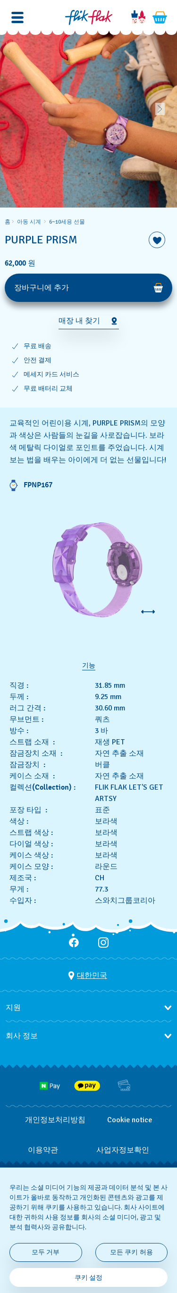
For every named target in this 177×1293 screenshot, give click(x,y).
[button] (17, 17)
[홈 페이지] (88, 17)
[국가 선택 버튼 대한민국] (87, 975)
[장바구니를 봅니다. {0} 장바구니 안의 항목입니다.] (160, 17)
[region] (88, 308)
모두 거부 (46, 1252)
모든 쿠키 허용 (131, 1252)
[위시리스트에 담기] (157, 240)
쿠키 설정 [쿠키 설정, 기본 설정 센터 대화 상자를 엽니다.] (89, 1278)
